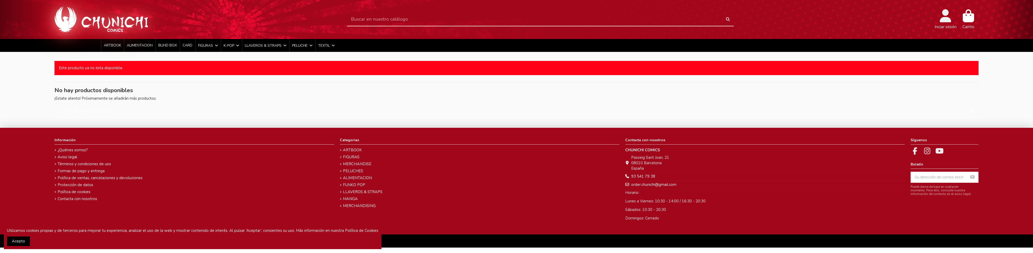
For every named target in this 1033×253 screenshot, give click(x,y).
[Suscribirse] (972, 177)
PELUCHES (353, 170)
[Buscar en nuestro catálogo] (728, 19)
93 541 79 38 (643, 176)
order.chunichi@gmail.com (653, 184)
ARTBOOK (352, 150)
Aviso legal (67, 157)
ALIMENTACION (357, 177)
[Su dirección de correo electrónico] (939, 177)
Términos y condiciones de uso (84, 164)
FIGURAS (351, 157)
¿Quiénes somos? (73, 150)
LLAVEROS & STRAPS (362, 191)
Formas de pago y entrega (81, 170)
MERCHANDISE (357, 164)
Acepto (18, 241)
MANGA (350, 198)
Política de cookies (74, 191)
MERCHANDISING (359, 205)
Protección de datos (75, 184)
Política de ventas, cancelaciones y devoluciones (100, 177)
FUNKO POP (354, 184)
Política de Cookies (361, 230)
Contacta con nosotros (77, 198)
